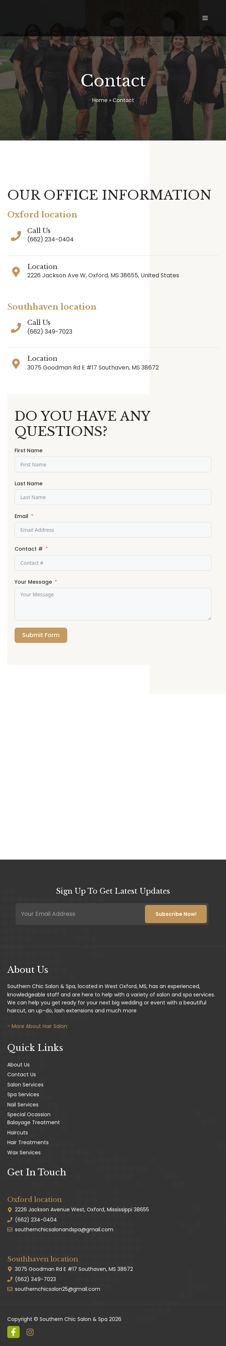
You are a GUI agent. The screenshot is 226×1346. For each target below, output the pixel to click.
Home (100, 100)
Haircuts (17, 1132)
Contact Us (21, 1074)
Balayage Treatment (33, 1122)
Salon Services (25, 1084)
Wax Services (24, 1152)
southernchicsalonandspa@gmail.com (64, 1229)
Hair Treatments (28, 1142)
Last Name (29, 483)
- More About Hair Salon (37, 1026)
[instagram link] (13, 1332)
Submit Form (41, 635)
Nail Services (23, 1104)
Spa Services (23, 1094)
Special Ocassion (29, 1114)
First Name (29, 450)
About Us (18, 1064)
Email (21, 516)
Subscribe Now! (176, 914)
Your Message (33, 582)
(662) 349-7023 (49, 331)
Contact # (29, 548)
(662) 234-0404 (50, 239)
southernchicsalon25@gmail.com (57, 1289)
